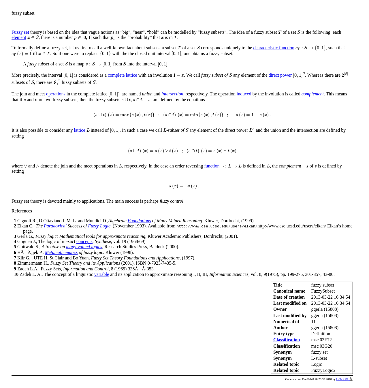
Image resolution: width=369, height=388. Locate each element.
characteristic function (273, 47)
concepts (84, 241)
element (19, 37)
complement (313, 93)
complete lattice (122, 75)
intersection (172, 93)
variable (101, 274)
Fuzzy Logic (99, 225)
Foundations (139, 220)
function (211, 165)
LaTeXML (344, 379)
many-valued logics (84, 246)
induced (244, 93)
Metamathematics (61, 252)
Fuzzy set (20, 32)
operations (55, 93)
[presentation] (280, 32)
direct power (280, 75)
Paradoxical (55, 225)
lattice (79, 130)
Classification (286, 339)
